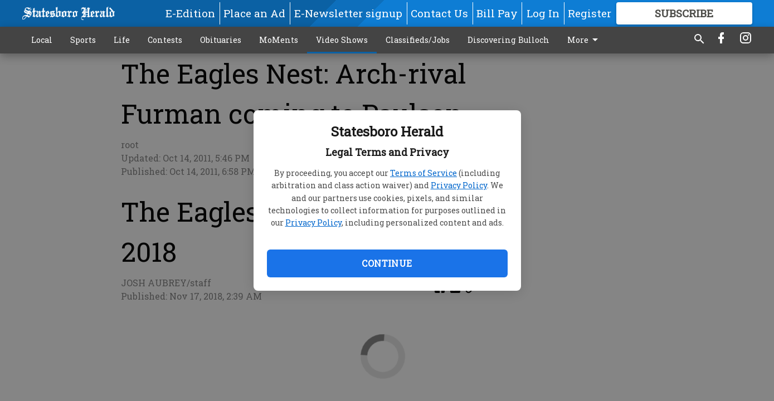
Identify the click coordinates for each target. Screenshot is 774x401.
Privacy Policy (459, 185)
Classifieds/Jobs (418, 40)
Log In (543, 13)
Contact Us (439, 13)
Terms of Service (423, 173)
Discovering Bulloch (508, 40)
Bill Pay (497, 13)
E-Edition (190, 13)
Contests (165, 40)
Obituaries (220, 40)
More (584, 40)
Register (589, 13)
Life (122, 40)
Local (41, 40)
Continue (387, 263)
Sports (83, 40)
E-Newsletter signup (348, 13)
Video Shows (342, 40)
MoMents (278, 40)
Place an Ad (254, 13)
